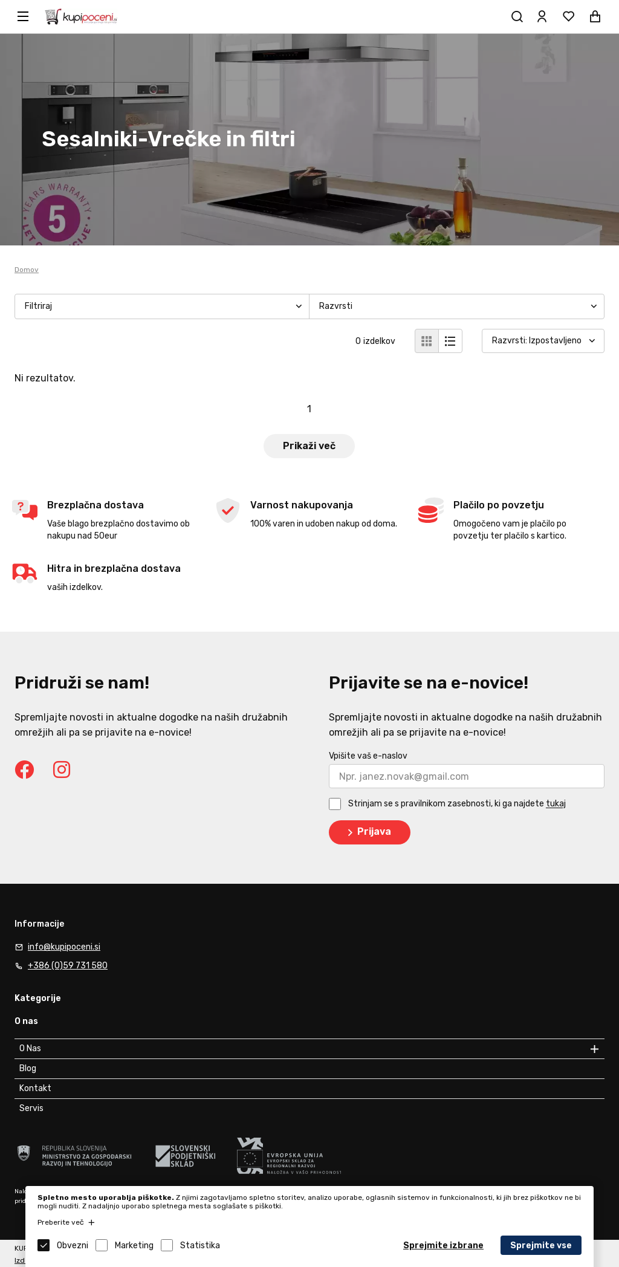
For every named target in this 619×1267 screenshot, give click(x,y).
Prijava (367, 832)
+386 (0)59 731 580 (68, 966)
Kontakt (35, 1088)
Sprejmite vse (541, 1245)
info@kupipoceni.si (64, 947)
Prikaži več (309, 446)
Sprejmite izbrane (443, 1245)
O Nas (30, 1048)
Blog (27, 1068)
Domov (27, 269)
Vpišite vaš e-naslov (368, 756)
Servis (31, 1108)
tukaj (556, 804)
